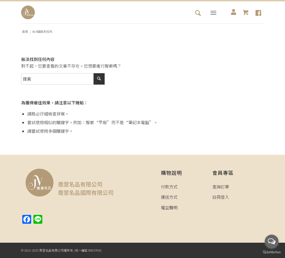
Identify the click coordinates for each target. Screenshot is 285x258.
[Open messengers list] (272, 242)
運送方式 (169, 197)
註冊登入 (220, 197)
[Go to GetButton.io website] (272, 252)
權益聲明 (169, 207)
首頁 (25, 32)
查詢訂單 (220, 187)
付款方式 (169, 187)
